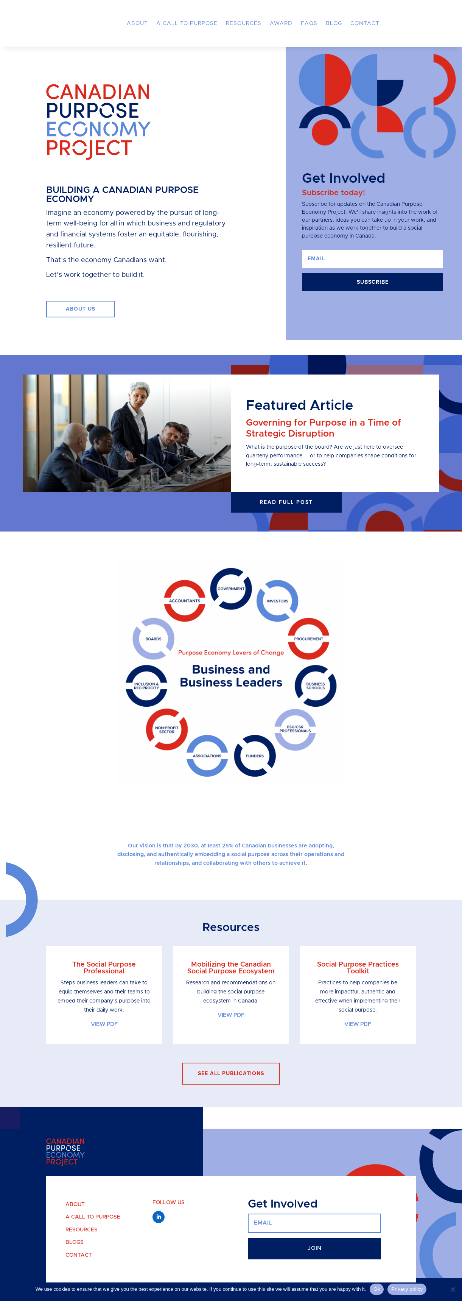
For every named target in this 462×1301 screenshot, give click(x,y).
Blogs (74, 1242)
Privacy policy (407, 1289)
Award (281, 23)
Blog (334, 23)
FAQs (309, 23)
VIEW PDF (104, 1024)
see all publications (231, 1073)
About (137, 23)
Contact (365, 23)
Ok (376, 1289)
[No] (452, 1289)
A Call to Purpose (187, 23)
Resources (243, 23)
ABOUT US (80, 309)
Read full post (286, 502)
